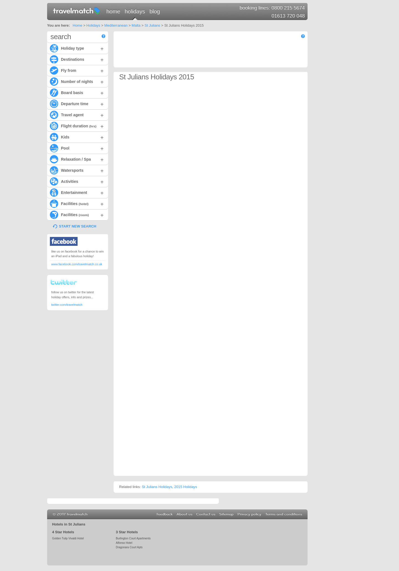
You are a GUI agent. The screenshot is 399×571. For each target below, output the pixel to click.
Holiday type (77, 48)
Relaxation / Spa (77, 159)
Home (113, 11)
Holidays (135, 11)
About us (184, 514)
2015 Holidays (185, 487)
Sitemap (226, 514)
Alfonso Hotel (124, 542)
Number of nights (77, 81)
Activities (77, 181)
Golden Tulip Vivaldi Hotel (68, 538)
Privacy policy (249, 514)
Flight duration (77, 126)
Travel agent (77, 114)
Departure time (77, 103)
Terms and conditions (283, 514)
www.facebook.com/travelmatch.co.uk (76, 264)
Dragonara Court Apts (129, 547)
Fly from (77, 70)
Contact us (205, 514)
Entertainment (77, 192)
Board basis (77, 92)
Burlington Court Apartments (133, 538)
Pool (77, 148)
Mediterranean (115, 25)
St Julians (152, 25)
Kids (77, 137)
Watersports (77, 170)
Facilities (77, 203)
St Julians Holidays (157, 487)
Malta (136, 25)
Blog (154, 11)
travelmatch (77, 10)
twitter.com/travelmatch (66, 304)
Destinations (77, 59)
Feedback (165, 514)
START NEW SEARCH (77, 226)
